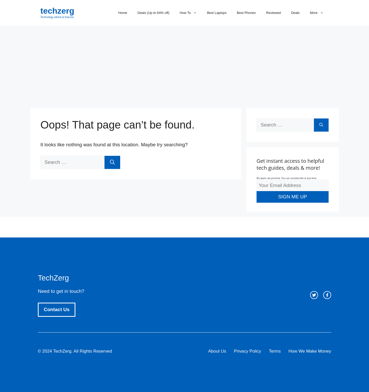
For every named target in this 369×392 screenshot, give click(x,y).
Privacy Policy (247, 351)
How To (191, 13)
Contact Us (56, 309)
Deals (295, 13)
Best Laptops (216, 13)
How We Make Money (309, 351)
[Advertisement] (184, 64)
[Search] (112, 162)
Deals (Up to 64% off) (153, 13)
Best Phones (246, 13)
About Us (217, 351)
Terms (275, 351)
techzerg (57, 10)
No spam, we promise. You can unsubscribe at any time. (287, 178)
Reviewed (273, 13)
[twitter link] (314, 295)
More (319, 13)
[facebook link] (327, 295)
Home (122, 13)
